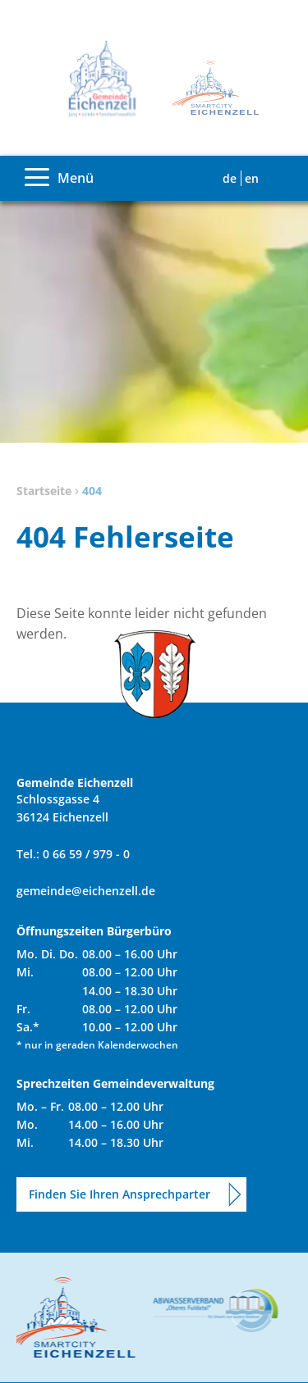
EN (252, 178)
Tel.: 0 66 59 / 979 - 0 (73, 854)
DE (230, 178)
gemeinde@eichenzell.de (85, 890)
